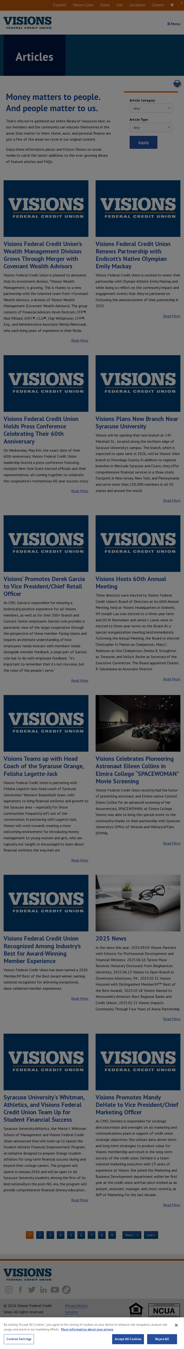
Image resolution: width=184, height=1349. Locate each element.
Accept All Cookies (128, 1339)
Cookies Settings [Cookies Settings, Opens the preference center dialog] (18, 1339)
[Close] (176, 1325)
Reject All (162, 1339)
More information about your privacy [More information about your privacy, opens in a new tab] (87, 1329)
